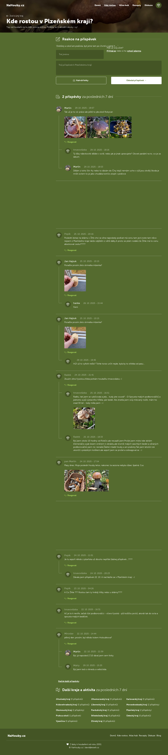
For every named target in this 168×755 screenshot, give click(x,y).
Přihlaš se (111, 51)
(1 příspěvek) (68, 715)
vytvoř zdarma (134, 51)
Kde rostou (110, 5)
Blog (159, 735)
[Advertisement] (28, 80)
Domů (98, 5)
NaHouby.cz (15, 5)
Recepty (136, 5)
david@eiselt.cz (92, 747)
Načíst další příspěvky (68, 681)
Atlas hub (124, 5)
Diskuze (149, 5)
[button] (81, 80)
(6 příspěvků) (105, 715)
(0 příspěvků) (69, 699)
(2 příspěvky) (142, 704)
